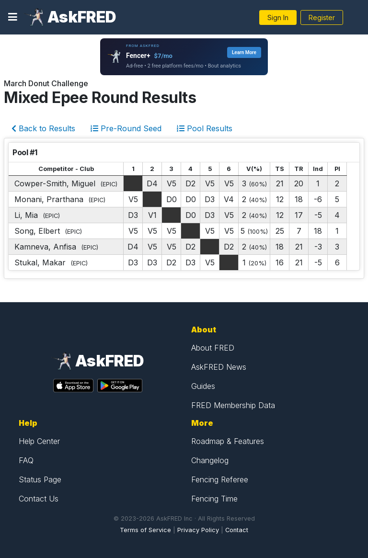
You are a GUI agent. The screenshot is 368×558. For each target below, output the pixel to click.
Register (322, 17)
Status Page (40, 479)
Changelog (210, 460)
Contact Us (38, 498)
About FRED (212, 348)
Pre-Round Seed (126, 128)
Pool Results (204, 128)
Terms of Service (145, 530)
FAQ (26, 460)
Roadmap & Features (227, 441)
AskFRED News (218, 367)
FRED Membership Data (233, 405)
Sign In (277, 17)
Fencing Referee (219, 479)
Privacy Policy (198, 530)
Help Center (39, 441)
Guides (203, 386)
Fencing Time (214, 498)
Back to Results (43, 128)
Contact (236, 530)
